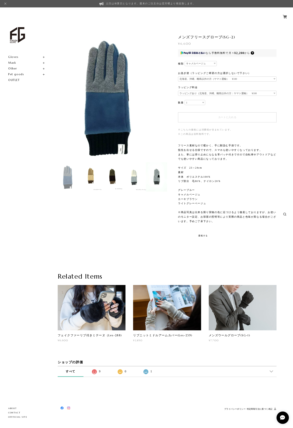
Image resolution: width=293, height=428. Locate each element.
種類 (181, 63)
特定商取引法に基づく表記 (260, 409)
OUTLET (14, 75)
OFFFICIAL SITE (17, 417)
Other (12, 63)
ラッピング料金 (188, 87)
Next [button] (163, 60)
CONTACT (14, 412)
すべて (70, 371)
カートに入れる (227, 117)
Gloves (13, 52)
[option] (112, 60)
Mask (12, 58)
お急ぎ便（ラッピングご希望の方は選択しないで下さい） (214, 73)
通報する (203, 236)
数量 (181, 102)
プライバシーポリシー (235, 409)
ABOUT (12, 408)
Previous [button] (62, 60)
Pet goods (16, 69)
